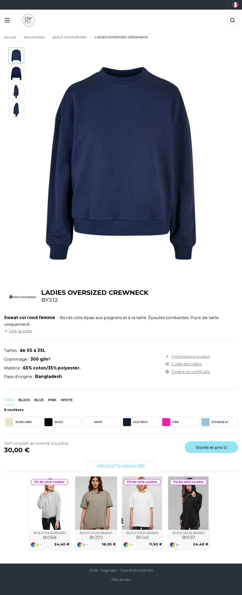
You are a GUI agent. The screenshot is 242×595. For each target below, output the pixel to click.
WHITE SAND (18, 422)
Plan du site (121, 580)
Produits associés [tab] (121, 466)
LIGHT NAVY (135, 422)
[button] (16, 55)
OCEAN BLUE (215, 422)
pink (52, 400)
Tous (9, 400)
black (24, 400)
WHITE (93, 422)
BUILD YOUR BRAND (50, 535)
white (67, 400)
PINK (170, 422)
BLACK (53, 422)
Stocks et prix (211, 447)
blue (39, 400)
